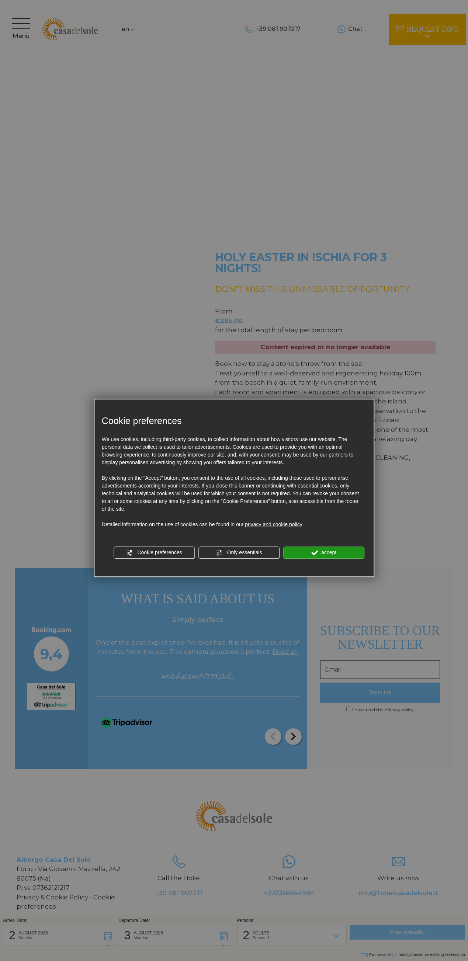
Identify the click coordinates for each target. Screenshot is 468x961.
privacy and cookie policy (273, 524)
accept (323, 552)
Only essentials (239, 552)
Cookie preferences (154, 552)
